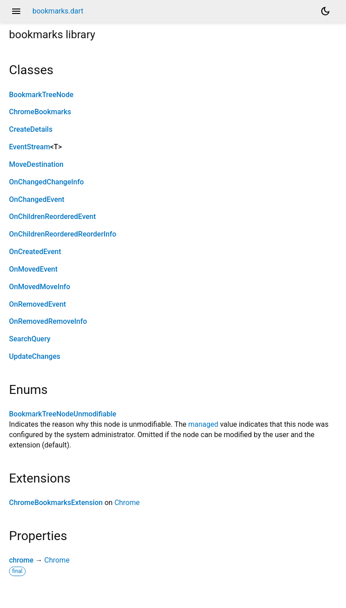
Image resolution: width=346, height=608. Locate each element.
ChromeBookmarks (40, 111)
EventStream (29, 147)
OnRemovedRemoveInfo (48, 321)
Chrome (127, 502)
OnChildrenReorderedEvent (52, 216)
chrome (21, 560)
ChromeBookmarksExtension (56, 502)
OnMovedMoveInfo (39, 286)
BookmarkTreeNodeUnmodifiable (62, 414)
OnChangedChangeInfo (46, 182)
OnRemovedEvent (37, 304)
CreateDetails (30, 129)
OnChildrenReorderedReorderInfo (62, 234)
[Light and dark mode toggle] (325, 11)
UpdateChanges (34, 356)
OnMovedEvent (33, 269)
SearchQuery (29, 339)
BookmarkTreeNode (41, 94)
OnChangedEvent (36, 199)
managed (203, 424)
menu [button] (16, 11)
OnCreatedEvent (35, 251)
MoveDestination (36, 164)
